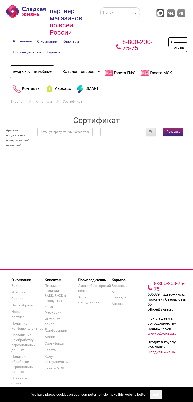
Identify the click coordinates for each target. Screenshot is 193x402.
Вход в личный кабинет (32, 72)
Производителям (27, 52)
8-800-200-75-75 (137, 45)
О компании (47, 41)
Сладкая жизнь (161, 352)
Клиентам (71, 41)
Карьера (53, 52)
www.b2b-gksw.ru (162, 333)
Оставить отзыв (179, 44)
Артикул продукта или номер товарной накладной (18, 137)
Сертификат (72, 101)
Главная (18, 101)
